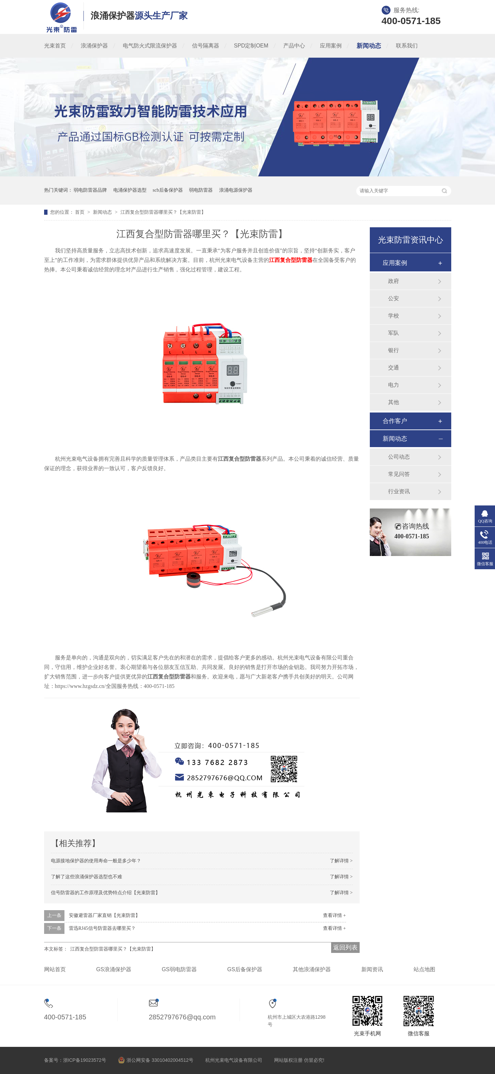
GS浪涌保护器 (113, 969)
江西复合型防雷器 (290, 260)
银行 (393, 350)
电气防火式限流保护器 (150, 46)
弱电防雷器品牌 (90, 190)
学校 (393, 316)
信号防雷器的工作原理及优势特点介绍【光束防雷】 (105, 892)
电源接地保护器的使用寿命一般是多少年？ (96, 860)
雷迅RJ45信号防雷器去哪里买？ (102, 928)
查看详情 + (334, 915)
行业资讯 (399, 491)
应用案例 (331, 46)
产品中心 (294, 46)
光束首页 (55, 46)
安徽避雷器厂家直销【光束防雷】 (104, 915)
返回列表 (345, 947)
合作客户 (395, 421)
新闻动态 (369, 45)
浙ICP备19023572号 (85, 1060)
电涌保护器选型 (130, 190)
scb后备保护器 (168, 190)
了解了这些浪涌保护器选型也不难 (86, 876)
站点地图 (424, 969)
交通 (393, 367)
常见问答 (399, 474)
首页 (80, 212)
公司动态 (399, 457)
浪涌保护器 (94, 46)
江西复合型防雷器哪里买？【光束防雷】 (163, 212)
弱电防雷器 (201, 190)
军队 (393, 333)
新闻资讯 (372, 969)
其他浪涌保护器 (312, 969)
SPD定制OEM (251, 46)
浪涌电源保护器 (235, 190)
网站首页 (55, 969)
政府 (393, 281)
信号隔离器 (205, 46)
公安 (393, 298)
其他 (393, 402)
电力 (393, 385)
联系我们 (407, 46)
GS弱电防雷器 (179, 969)
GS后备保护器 (244, 969)
